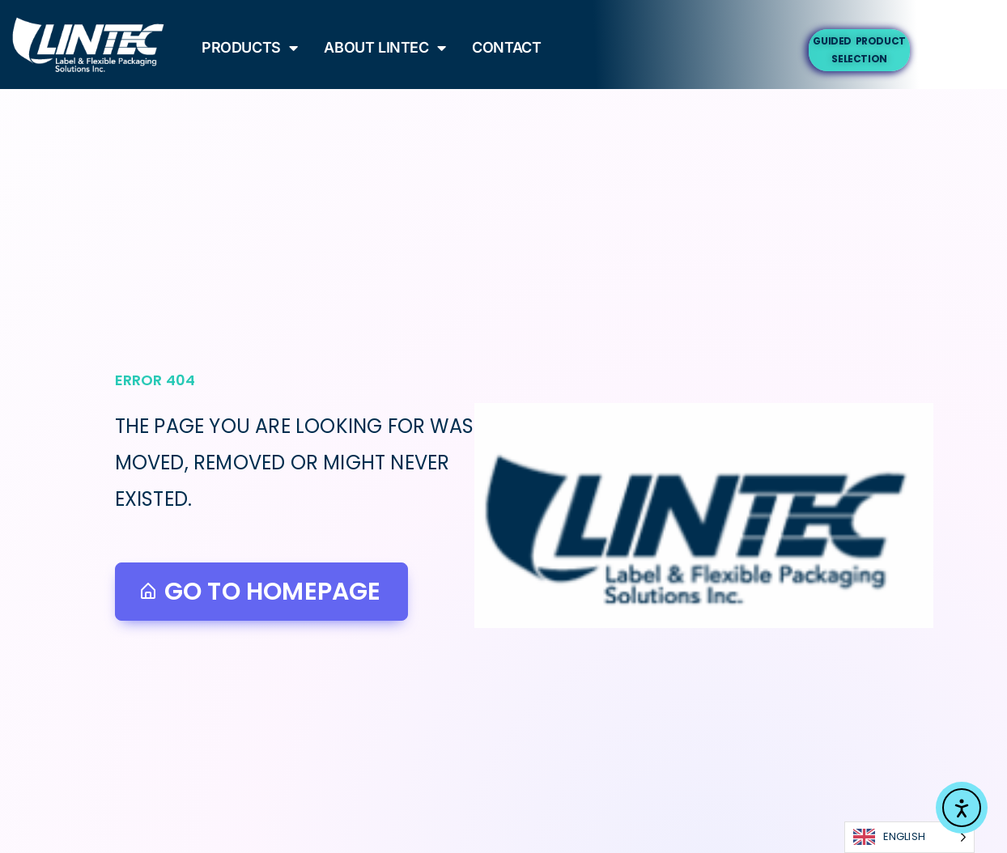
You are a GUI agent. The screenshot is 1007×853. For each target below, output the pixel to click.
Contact (506, 47)
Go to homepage (259, 592)
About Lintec (385, 47)
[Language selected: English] (909, 837)
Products (249, 47)
